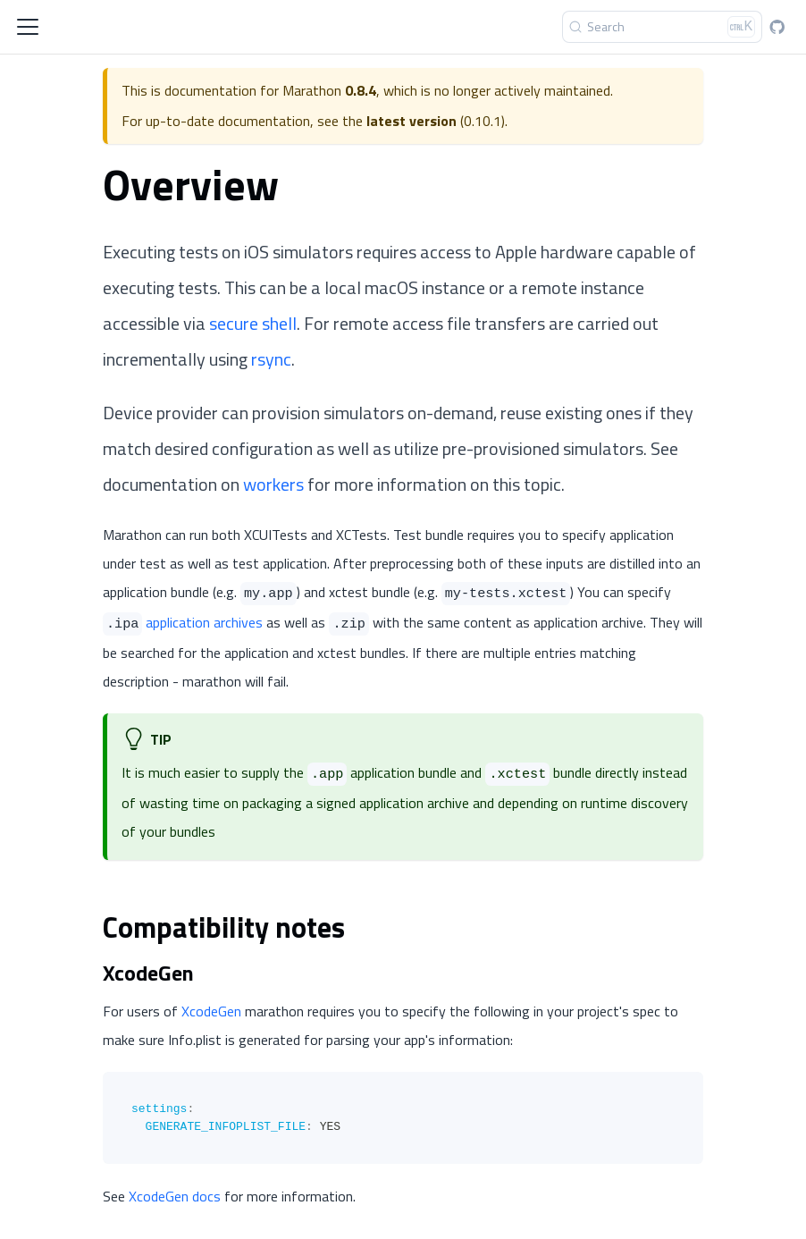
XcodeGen (211, 1011)
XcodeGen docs (175, 1196)
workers (273, 484)
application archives (204, 622)
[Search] (662, 27)
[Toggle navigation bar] (27, 26)
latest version (411, 120)
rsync (271, 359)
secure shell (253, 323)
